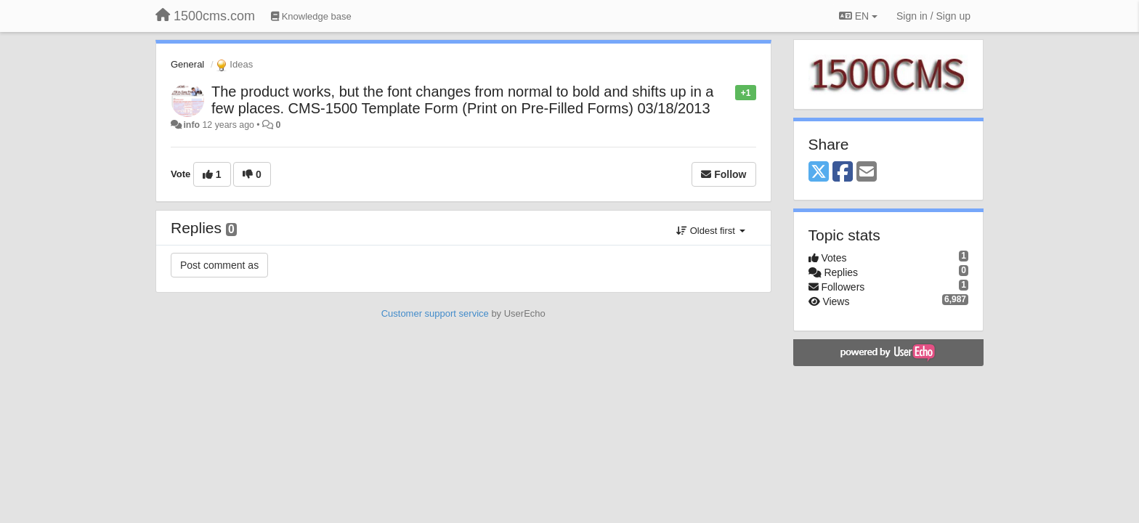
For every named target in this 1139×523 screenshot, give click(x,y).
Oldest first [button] (710, 230)
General (187, 64)
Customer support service (435, 313)
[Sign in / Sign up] (933, 16)
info (191, 125)
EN (858, 16)
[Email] (866, 172)
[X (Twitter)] (818, 172)
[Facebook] (842, 172)
